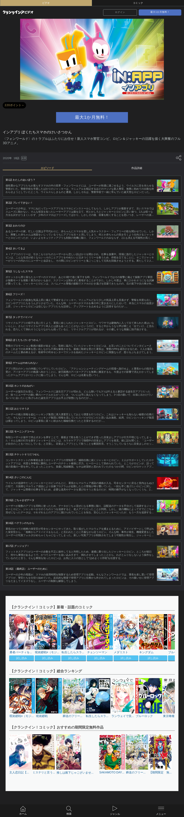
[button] (166, 638)
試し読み (21, 658)
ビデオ (46, 3)
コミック (138, 3)
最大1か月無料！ (160, 12)
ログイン (120, 12)
